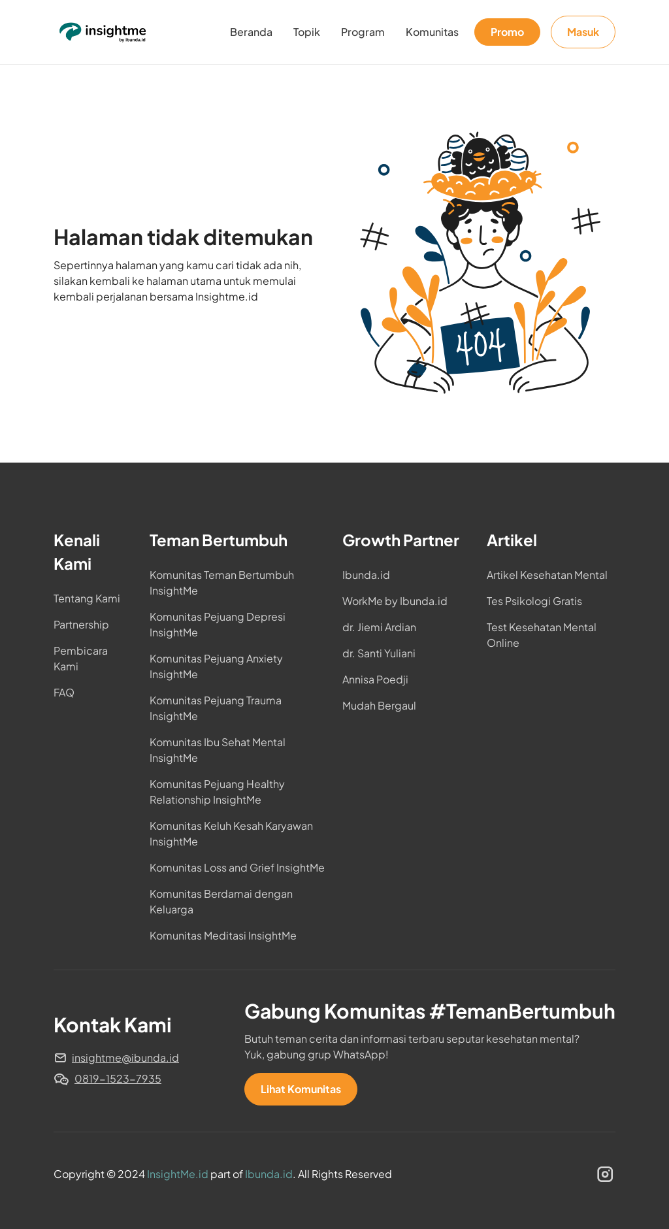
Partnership (81, 624)
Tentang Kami (87, 598)
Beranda (251, 32)
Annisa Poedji (375, 679)
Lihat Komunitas (301, 1089)
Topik (306, 32)
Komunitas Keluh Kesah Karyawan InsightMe (231, 833)
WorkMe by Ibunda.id (395, 601)
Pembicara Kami (81, 658)
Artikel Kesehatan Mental (547, 575)
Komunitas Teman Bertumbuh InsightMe (222, 582)
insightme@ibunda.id (125, 1057)
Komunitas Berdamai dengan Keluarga (221, 901)
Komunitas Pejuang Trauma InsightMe (216, 708)
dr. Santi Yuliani (379, 653)
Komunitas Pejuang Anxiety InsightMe (216, 666)
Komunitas (432, 32)
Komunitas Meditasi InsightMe (223, 935)
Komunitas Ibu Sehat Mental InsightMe (218, 749)
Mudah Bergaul (379, 705)
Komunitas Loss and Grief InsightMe (237, 867)
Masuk (583, 32)
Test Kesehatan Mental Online (541, 634)
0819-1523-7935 (117, 1078)
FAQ (64, 692)
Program (363, 32)
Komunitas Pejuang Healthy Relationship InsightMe (217, 791)
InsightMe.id (177, 1174)
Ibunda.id (366, 575)
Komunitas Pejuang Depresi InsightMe (218, 624)
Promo (507, 32)
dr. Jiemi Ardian (379, 627)
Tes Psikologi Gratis (534, 601)
